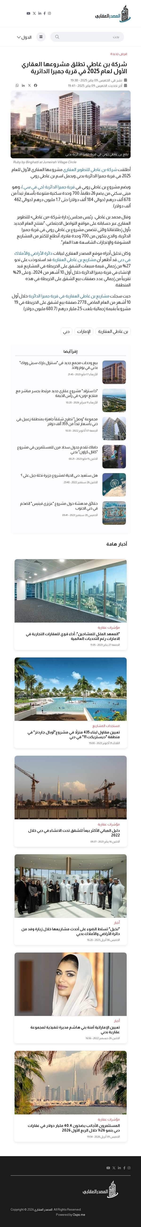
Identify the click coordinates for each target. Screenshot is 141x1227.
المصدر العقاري (43, 1209)
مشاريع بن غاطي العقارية (74, 259)
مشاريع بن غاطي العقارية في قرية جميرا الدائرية (68, 296)
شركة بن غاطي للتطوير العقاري (90, 169)
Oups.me (79, 1214)
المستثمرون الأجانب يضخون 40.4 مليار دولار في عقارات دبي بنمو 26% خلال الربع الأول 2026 (74, 1128)
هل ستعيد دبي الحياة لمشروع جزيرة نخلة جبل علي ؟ (59, 475)
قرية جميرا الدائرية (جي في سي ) (49, 187)
